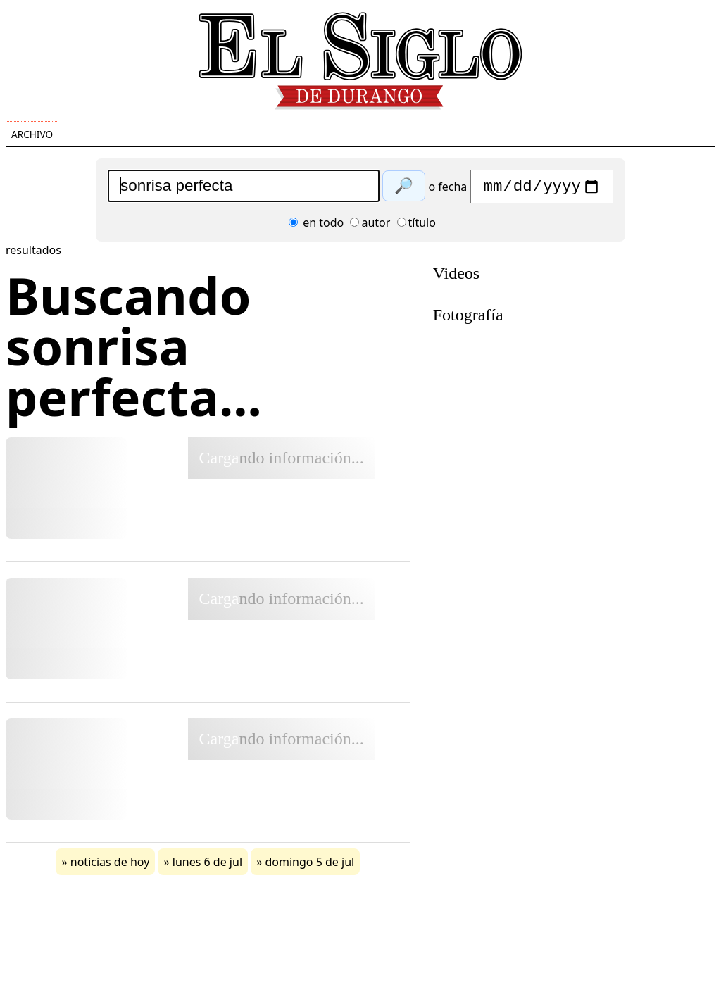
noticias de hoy (110, 865)
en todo (316, 226)
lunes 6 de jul (207, 865)
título (416, 226)
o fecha (447, 190)
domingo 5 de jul (310, 865)
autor (370, 226)
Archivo (32, 134)
